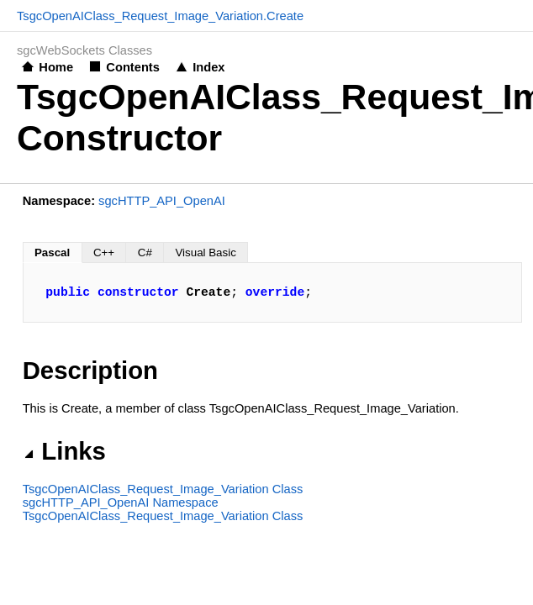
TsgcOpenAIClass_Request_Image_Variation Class (163, 489)
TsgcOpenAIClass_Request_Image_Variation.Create (160, 16)
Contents (133, 67)
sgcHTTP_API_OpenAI (161, 201)
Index (208, 67)
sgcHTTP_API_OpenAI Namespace (121, 502)
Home (56, 67)
